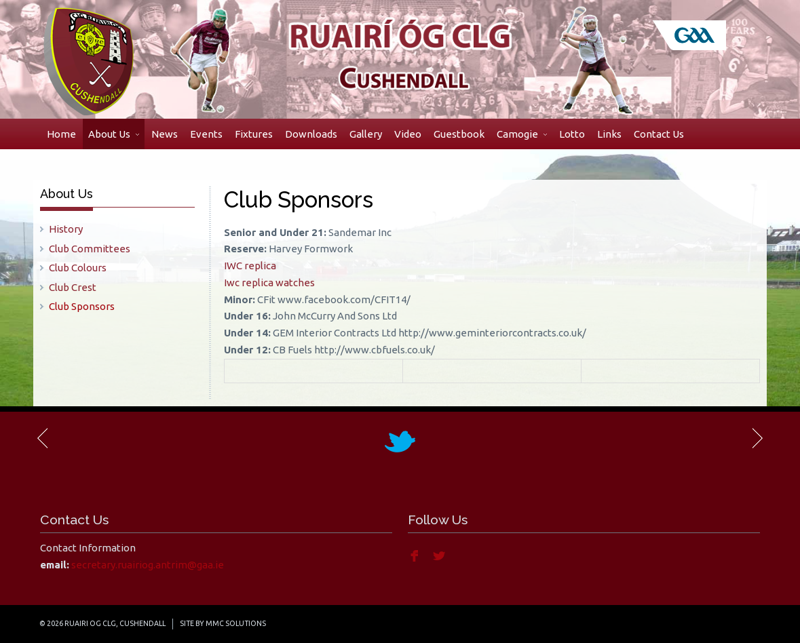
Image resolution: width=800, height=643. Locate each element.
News (164, 134)
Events (206, 134)
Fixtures (254, 134)
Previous (43, 438)
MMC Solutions (236, 623)
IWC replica (250, 265)
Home (61, 134)
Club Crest (72, 287)
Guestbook (459, 134)
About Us (113, 134)
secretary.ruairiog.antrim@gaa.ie (147, 564)
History (66, 229)
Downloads (311, 134)
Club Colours (78, 267)
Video (407, 134)
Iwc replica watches (269, 282)
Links (609, 134)
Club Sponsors (82, 306)
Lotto (572, 134)
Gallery (365, 134)
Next (756, 438)
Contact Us (659, 134)
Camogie (522, 134)
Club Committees (89, 248)
